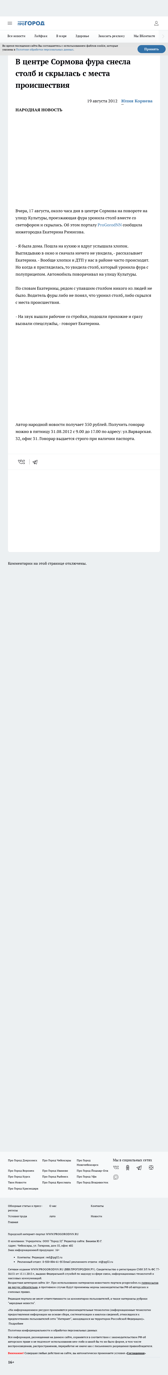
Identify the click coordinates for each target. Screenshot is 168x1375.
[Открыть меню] (9, 23)
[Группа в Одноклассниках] (128, 1167)
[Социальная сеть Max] (116, 1177)
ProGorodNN (110, 225)
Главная (13, 1222)
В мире (61, 36)
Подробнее (16, 1323)
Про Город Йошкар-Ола (92, 1170)
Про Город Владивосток (92, 1182)
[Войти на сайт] (156, 23)
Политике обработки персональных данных (44, 49)
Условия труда (17, 1216)
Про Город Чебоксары (56, 1160)
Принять (151, 49)
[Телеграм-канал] (139, 1167)
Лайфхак (40, 36)
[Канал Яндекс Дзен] (151, 1167)
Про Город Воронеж (21, 1170)
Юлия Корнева (137, 101)
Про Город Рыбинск (55, 1176)
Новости (96, 1216)
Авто (52, 1216)
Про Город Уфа (86, 1176)
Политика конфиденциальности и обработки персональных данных (52, 1330)
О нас (53, 1206)
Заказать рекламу (111, 36)
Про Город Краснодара (23, 1188)
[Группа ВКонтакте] (116, 1167)
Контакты (97, 1206)
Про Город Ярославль (56, 1182)
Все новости (16, 36)
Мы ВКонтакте (144, 36)
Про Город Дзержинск (22, 1160)
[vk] (22, 462)
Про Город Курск (19, 1176)
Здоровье (82, 36)
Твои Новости (17, 1182)
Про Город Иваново (55, 1170)
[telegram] (36, 462)
